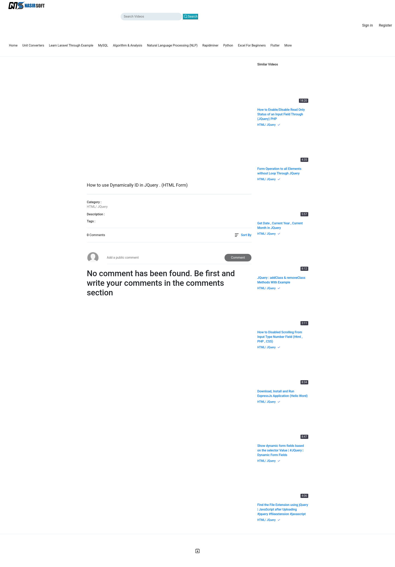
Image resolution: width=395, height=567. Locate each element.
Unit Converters (33, 45)
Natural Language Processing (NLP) (172, 45)
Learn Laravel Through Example (71, 45)
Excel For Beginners (253, 45)
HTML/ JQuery (266, 124)
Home (13, 45)
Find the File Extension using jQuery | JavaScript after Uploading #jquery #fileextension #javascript (282, 509)
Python (229, 45)
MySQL (103, 45)
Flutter (276, 45)
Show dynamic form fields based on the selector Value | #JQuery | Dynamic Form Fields (280, 450)
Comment (238, 257)
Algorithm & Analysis (128, 45)
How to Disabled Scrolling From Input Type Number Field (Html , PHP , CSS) (280, 336)
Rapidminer (211, 45)
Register (385, 25)
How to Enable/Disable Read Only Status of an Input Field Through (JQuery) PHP (281, 114)
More (289, 45)
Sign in (367, 25)
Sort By (246, 235)
